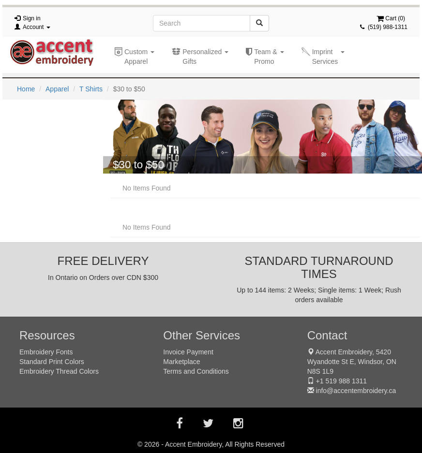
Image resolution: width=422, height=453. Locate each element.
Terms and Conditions (195, 371)
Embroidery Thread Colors (59, 371)
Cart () (391, 18)
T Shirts (91, 89)
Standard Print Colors (51, 361)
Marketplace (181, 361)
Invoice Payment (188, 352)
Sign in (32, 18)
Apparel (57, 89)
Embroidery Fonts (46, 352)
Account (36, 27)
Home (26, 89)
